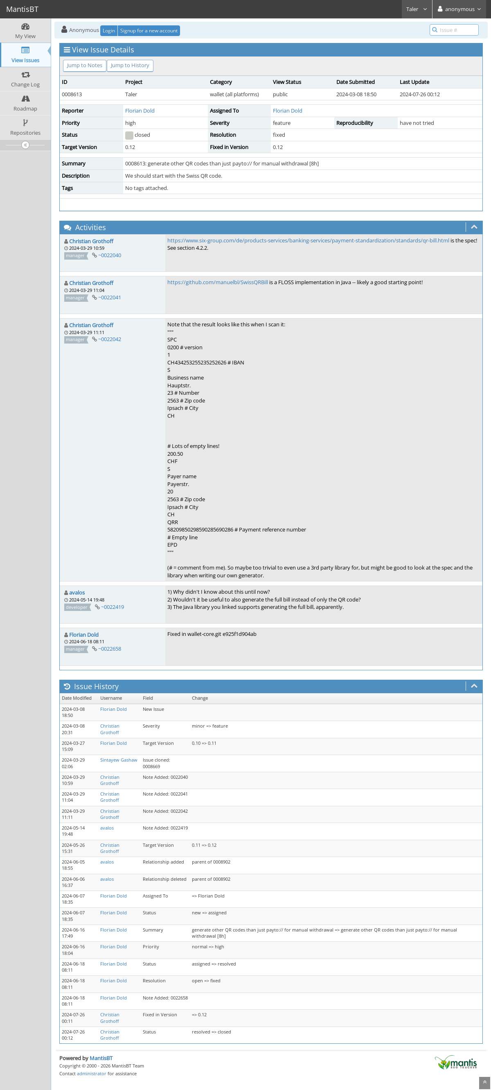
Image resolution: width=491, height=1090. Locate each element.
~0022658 (109, 648)
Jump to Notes (84, 65)
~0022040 (109, 255)
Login (109, 30)
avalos (77, 592)
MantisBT (101, 1058)
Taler (417, 9)
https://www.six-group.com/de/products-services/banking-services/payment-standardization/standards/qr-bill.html (308, 240)
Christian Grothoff (91, 241)
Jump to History (130, 65)
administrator (91, 1073)
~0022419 (112, 607)
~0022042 (109, 339)
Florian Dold (140, 110)
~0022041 (109, 297)
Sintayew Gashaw (118, 760)
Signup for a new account (149, 30)
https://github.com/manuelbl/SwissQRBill (217, 282)
